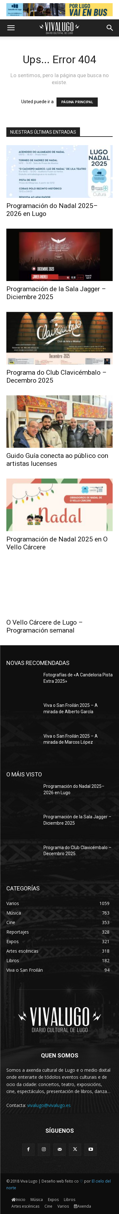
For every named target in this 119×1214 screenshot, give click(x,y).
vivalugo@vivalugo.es (49, 1105)
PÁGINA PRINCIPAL (77, 102)
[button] (11, 28)
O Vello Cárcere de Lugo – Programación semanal (44, 626)
